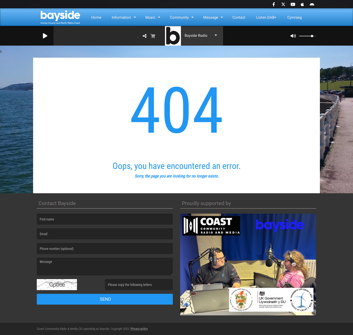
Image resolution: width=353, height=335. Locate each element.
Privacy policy (139, 329)
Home (96, 17)
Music (150, 17)
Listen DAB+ (266, 17)
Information (121, 17)
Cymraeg (294, 17)
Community (179, 17)
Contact (238, 17)
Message (210, 17)
